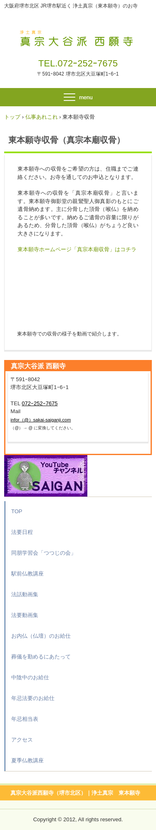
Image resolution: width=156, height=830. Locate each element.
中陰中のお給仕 (30, 677)
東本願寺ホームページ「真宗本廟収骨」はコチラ (76, 249)
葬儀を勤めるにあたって (41, 657)
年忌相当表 (24, 719)
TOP (16, 511)
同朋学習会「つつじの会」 (43, 553)
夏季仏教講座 (27, 760)
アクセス (22, 740)
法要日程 (22, 532)
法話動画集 (24, 594)
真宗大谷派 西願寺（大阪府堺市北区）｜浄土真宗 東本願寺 (78, 36)
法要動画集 (24, 615)
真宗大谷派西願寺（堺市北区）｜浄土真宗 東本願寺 (75, 793)
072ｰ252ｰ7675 (88, 63)
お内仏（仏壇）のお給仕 (41, 636)
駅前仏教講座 (27, 573)
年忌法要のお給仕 (32, 698)
